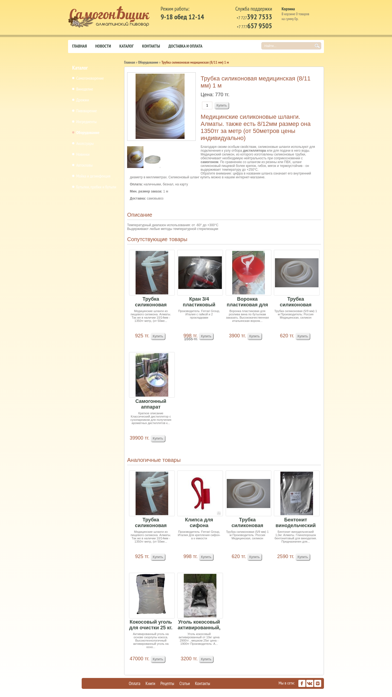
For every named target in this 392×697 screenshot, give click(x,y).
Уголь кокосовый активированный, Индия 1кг (199, 625)
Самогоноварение (90, 78)
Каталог (127, 46)
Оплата (134, 683)
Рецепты (167, 683)
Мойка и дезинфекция (93, 176)
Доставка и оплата (186, 46)
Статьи (184, 683)
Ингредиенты (86, 121)
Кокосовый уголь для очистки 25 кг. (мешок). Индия (150, 625)
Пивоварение (86, 110)
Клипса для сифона (199, 522)
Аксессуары (85, 143)
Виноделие (84, 89)
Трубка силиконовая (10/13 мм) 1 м (150, 302)
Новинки (83, 154)
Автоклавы (84, 165)
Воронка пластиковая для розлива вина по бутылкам (247, 302)
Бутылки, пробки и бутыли (96, 186)
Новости (103, 46)
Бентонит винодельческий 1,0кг (295, 523)
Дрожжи (82, 99)
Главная (79, 46)
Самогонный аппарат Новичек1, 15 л (151, 404)
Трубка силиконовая (296, 301)
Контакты (151, 46)
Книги (150, 683)
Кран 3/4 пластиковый (199, 301)
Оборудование (87, 132)
